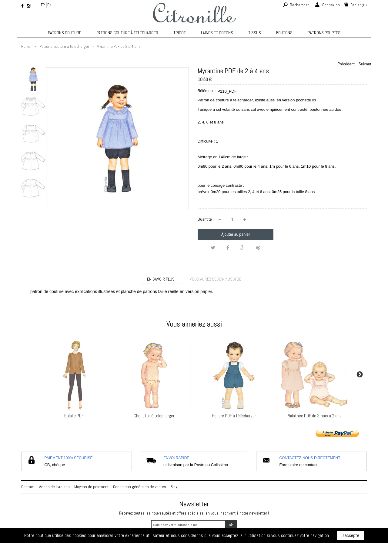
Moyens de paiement (91, 486)
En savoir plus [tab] (161, 279)
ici (314, 100)
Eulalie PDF (74, 416)
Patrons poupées (324, 32)
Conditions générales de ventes (139, 486)
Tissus (254, 32)
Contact (27, 486)
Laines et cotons (217, 32)
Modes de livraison (54, 486)
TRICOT (179, 32)
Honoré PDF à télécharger (234, 416)
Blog (174, 486)
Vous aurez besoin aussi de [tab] (215, 279)
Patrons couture (64, 32)
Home (25, 46)
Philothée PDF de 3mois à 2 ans (314, 416)
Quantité (205, 219)
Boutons (284, 32)
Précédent (347, 64)
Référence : (207, 91)
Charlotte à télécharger (154, 416)
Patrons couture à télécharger (127, 32)
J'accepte (350, 535)
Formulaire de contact (298, 464)
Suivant (365, 64)
